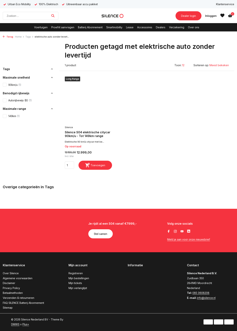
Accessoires (144, 27)
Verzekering (176, 27)
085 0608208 (200, 292)
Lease (129, 27)
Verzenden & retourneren (18, 297)
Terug (8, 36)
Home (19, 36)
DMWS (15, 324)
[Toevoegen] (95, 165)
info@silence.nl (206, 297)
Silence (69, 127)
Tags (29, 36)
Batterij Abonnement (90, 27)
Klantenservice (225, 4)
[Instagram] (175, 231)
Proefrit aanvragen (62, 27)
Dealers (160, 27)
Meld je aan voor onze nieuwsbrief (188, 239)
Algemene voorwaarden (17, 278)
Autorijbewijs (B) (17, 100)
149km (11, 116)
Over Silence (11, 273)
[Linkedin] (188, 231)
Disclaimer (9, 283)
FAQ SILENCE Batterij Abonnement (23, 302)
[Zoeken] (30, 16)
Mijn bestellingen (79, 278)
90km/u (12, 85)
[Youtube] (182, 231)
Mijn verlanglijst (78, 288)
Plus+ (25, 324)
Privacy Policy (11, 288)
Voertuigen (41, 27)
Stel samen (100, 233)
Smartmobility (114, 27)
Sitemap (8, 307)
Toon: (177, 65)
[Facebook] (168, 231)
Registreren (76, 273)
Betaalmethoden (13, 292)
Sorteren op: (201, 65)
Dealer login (188, 15)
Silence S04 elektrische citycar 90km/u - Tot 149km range (87, 134)
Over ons (193, 27)
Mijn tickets (75, 283)
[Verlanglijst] (222, 15)
